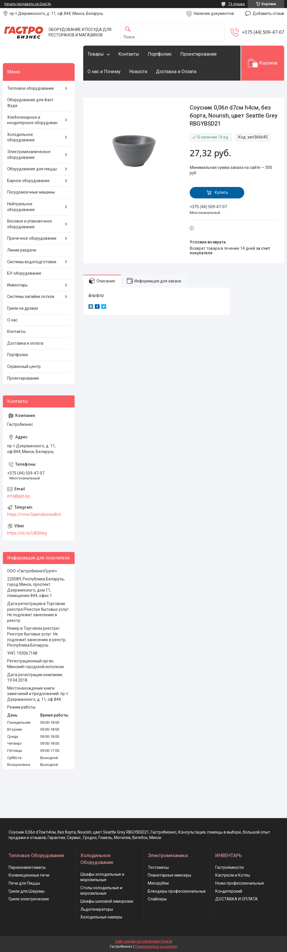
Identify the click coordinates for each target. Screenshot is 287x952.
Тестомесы (158, 867)
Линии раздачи (21, 250)
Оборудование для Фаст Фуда (30, 102)
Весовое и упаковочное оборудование (29, 224)
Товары (96, 54)
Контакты (128, 54)
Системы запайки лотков (30, 296)
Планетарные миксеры (169, 875)
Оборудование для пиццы (32, 169)
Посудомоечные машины (31, 192)
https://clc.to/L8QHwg (27, 533)
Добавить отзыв (268, 13)
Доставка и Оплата (176, 71)
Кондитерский (228, 891)
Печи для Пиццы (24, 883)
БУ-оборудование (24, 273)
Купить (221, 192)
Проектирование (198, 54)
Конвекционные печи (29, 875)
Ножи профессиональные (239, 883)
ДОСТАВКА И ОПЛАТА (236, 899)
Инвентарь (17, 285)
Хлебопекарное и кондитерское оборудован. (32, 120)
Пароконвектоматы (27, 867)
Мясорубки (158, 883)
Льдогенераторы (96, 909)
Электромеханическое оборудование (29, 154)
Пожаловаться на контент (156, 947)
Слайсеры (157, 899)
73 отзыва (236, 4)
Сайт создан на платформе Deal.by (143, 941)
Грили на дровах (22, 308)
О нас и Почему (104, 71)
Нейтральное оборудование (21, 207)
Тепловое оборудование (30, 88)
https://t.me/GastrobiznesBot (34, 514)
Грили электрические (29, 899)
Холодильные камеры (101, 917)
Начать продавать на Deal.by (27, 4)
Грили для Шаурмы (26, 891)
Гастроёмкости (229, 867)
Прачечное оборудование (32, 238)
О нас (12, 320)
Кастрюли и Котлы (232, 875)
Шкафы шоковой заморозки (106, 901)
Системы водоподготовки (31, 262)
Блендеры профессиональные (177, 891)
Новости (138, 71)
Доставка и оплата (25, 343)
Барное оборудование (28, 180)
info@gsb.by (18, 496)
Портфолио (160, 54)
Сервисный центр (24, 366)
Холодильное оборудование (21, 137)
